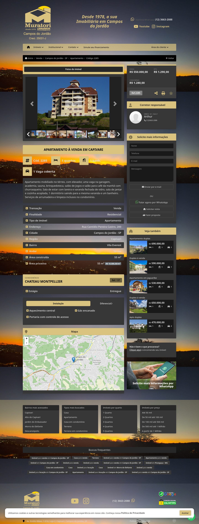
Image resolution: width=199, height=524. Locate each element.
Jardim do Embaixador (36, 421)
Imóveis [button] (37, 47)
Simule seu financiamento (96, 47)
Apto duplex (135, 317)
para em (50, 458)
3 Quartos (108, 421)
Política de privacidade (140, 521)
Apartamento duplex (139, 238)
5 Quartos (108, 431)
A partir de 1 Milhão (152, 431)
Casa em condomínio (74, 421)
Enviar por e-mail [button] (151, 186)
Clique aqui (135, 350)
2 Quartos (108, 417)
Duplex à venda (137, 258)
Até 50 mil (147, 412)
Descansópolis (32, 431)
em (44, 463)
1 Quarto (107, 412)
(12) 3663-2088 (163, 19)
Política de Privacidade (133, 512)
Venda (39, 58)
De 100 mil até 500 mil (153, 421)
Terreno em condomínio (76, 431)
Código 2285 (92, 58)
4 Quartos (108, 426)
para (80, 458)
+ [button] (27, 339)
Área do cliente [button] (158, 47)
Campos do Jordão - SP (56, 58)
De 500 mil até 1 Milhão (153, 426)
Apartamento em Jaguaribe (143, 277)
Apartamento (76, 58)
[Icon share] (142, 26)
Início (29, 58)
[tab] (34, 69)
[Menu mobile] (28, 47)
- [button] (27, 343)
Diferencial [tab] (50, 303)
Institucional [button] (55, 47)
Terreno (68, 426)
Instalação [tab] (33, 303)
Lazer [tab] (64, 303)
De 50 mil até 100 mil (152, 417)
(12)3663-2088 (150, 120)
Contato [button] (72, 47)
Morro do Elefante (34, 426)
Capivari (29, 412)
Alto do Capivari (32, 417)
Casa (66, 412)
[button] (32, 103)
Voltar (170, 58)
